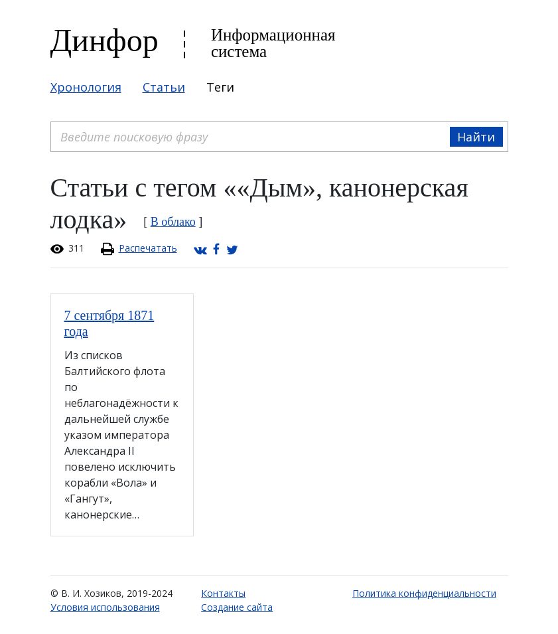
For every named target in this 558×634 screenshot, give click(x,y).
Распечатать (148, 248)
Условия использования (105, 607)
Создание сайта (237, 607)
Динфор (104, 40)
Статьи (164, 87)
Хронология (85, 87)
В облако (173, 221)
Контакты (223, 593)
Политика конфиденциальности (424, 593)
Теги (220, 87)
